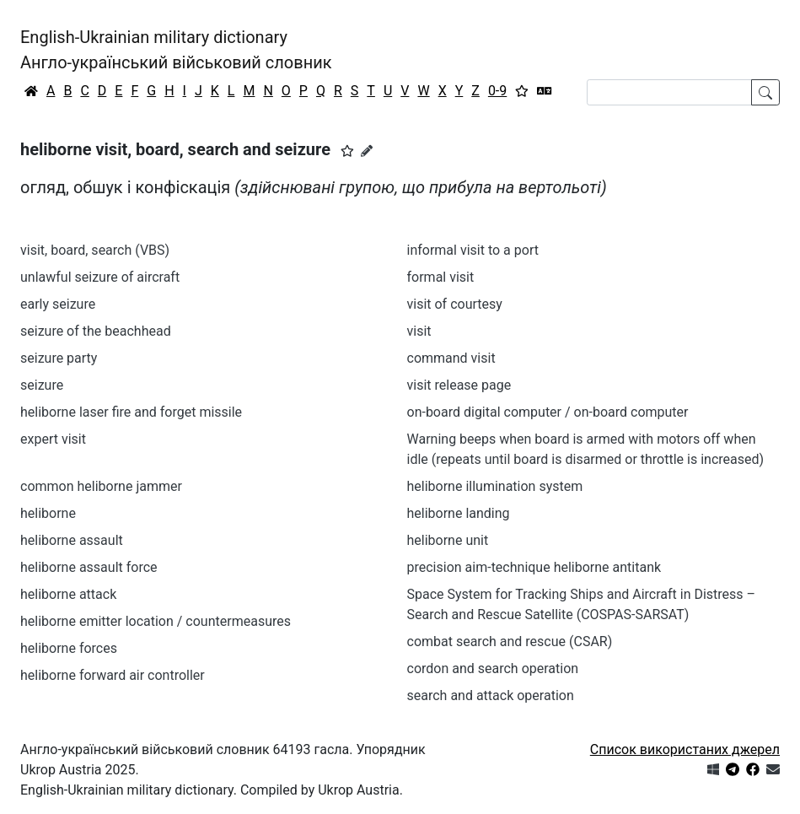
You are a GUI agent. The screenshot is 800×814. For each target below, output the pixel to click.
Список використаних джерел (685, 749)
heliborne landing (458, 513)
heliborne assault (71, 540)
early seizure (57, 304)
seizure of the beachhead (95, 331)
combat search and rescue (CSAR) (510, 641)
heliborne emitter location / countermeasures (155, 621)
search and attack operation (490, 695)
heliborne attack (68, 594)
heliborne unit (448, 540)
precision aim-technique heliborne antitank (534, 567)
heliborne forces (68, 648)
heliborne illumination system (495, 486)
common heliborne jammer (101, 486)
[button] (347, 151)
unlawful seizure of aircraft (100, 277)
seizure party (58, 358)
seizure (41, 385)
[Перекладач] (544, 91)
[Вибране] (522, 91)
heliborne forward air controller (112, 675)
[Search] (669, 92)
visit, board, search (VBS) (94, 250)
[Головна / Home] (31, 91)
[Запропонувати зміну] (367, 151)
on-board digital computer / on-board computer (548, 412)
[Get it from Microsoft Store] (713, 770)
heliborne (48, 513)
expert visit (53, 439)
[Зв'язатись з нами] (773, 770)
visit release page (459, 385)
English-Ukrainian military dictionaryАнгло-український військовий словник (176, 50)
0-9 (497, 91)
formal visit (441, 277)
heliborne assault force (89, 567)
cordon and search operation (493, 668)
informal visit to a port (473, 250)
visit (419, 331)
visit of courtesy (454, 304)
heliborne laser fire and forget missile (131, 412)
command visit (451, 358)
